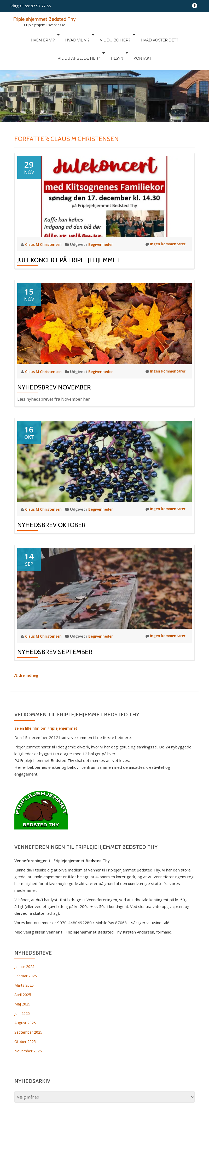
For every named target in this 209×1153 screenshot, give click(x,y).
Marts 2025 (25, 963)
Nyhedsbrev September (54, 629)
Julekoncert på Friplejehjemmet (68, 238)
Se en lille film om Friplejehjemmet (47, 706)
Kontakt (115, 42)
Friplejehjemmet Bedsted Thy (47, 18)
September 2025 (29, 1009)
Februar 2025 (26, 953)
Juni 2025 (22, 991)
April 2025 (23, 972)
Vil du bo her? (88, 34)
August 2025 (25, 1000)
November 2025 (29, 1028)
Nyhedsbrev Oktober (51, 503)
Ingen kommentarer (163, 222)
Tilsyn (91, 42)
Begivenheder (103, 222)
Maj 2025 (22, 981)
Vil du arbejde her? (175, 34)
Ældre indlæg (26, 653)
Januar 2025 (25, 944)
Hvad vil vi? (53, 34)
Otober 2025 (26, 1019)
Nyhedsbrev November (54, 365)
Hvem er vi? (22, 34)
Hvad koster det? (130, 34)
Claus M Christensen (45, 222)
